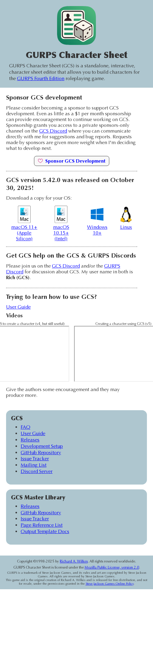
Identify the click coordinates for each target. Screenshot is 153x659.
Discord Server (37, 471)
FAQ (25, 427)
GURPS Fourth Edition (40, 78)
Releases (30, 440)
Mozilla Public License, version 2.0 (112, 567)
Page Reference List (42, 525)
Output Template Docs (45, 531)
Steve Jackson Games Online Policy (110, 584)
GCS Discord (53, 131)
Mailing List (33, 465)
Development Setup (42, 446)
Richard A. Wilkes (74, 561)
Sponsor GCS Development (71, 161)
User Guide (18, 307)
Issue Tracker (35, 458)
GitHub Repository (41, 452)
